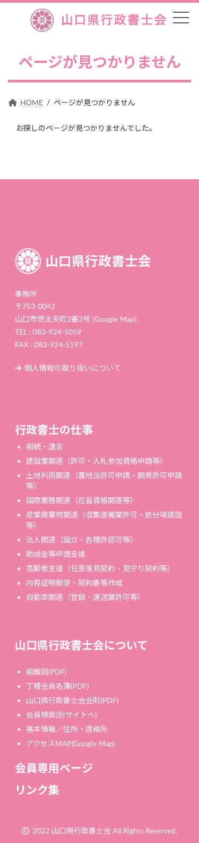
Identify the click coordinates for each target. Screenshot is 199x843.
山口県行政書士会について (81, 645)
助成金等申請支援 (55, 553)
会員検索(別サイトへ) (61, 714)
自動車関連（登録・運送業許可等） (85, 597)
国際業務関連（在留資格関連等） (81, 500)
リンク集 (37, 789)
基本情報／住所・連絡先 (67, 728)
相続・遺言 (44, 446)
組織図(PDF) (46, 671)
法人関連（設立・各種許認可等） (81, 539)
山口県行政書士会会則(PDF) (72, 700)
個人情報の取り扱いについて (68, 367)
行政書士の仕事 (54, 429)
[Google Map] (114, 318)
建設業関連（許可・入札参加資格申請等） (96, 460)
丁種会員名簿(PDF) (57, 685)
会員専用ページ (54, 767)
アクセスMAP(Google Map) (70, 743)
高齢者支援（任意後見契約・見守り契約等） (100, 568)
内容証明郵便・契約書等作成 (74, 582)
